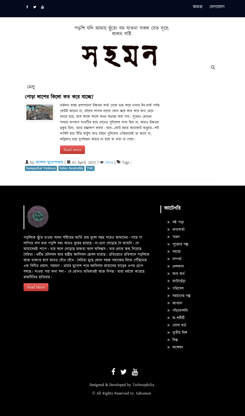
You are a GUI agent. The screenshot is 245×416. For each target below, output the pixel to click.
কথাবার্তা (176, 230)
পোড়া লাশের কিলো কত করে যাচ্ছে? (59, 97)
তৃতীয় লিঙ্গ (177, 333)
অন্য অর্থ (176, 274)
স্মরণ (173, 237)
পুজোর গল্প (177, 244)
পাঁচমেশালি (177, 311)
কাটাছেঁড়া (176, 281)
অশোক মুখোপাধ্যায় (49, 162)
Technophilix (143, 385)
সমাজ (174, 252)
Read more (72, 150)
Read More (36, 287)
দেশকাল (175, 266)
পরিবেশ (175, 288)
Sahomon (143, 393)
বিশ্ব (172, 340)
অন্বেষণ (175, 347)
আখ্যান (174, 303)
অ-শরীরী (176, 318)
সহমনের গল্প (178, 296)
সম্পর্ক (174, 259)
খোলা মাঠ (176, 325)
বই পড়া (175, 222)
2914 (109, 162)
